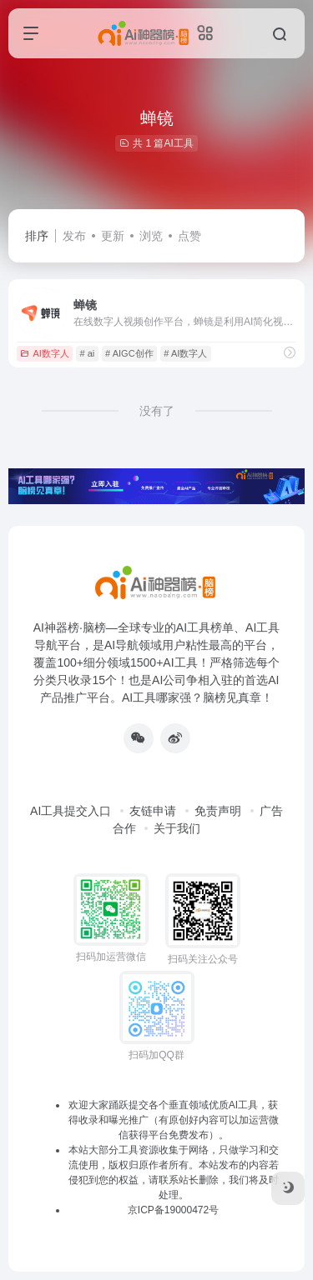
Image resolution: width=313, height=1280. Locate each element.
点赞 (189, 235)
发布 (74, 235)
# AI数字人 (185, 353)
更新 (112, 235)
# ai (87, 353)
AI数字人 (44, 353)
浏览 (151, 235)
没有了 (156, 411)
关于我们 (177, 828)
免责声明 (217, 811)
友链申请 (152, 811)
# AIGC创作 (129, 353)
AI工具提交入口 (70, 811)
